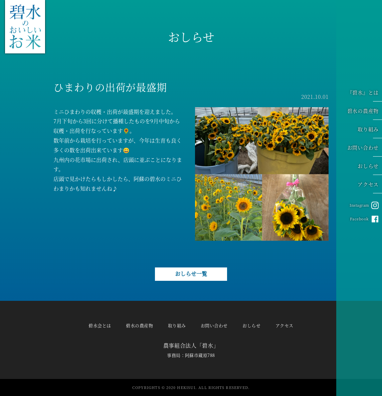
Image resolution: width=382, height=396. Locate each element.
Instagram (359, 205)
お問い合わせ (364, 148)
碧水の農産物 (364, 112)
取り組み (370, 130)
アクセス (370, 185)
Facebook (359, 218)
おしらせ (370, 167)
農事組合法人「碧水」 (191, 345)
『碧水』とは (364, 93)
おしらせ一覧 (191, 273)
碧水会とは (99, 325)
